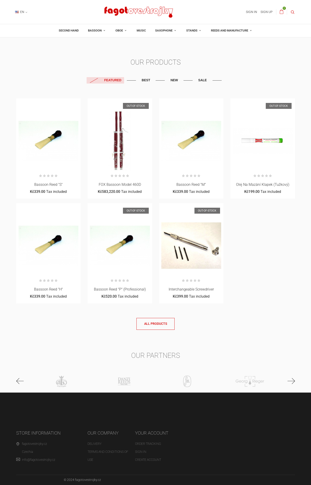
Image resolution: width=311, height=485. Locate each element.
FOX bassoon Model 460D (120, 184)
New (174, 80)
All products (155, 323)
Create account (148, 459)
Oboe (119, 30)
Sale (202, 80)
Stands (192, 30)
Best (146, 80)
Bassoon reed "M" (191, 184)
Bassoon (95, 30)
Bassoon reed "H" (48, 289)
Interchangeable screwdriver (191, 289)
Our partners (155, 358)
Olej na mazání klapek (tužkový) (262, 184)
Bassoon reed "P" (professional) (120, 289)
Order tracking (148, 444)
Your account (151, 433)
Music (141, 30)
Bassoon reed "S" (48, 184)
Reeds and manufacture (230, 30)
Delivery (94, 444)
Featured (112, 80)
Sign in (140, 452)
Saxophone (164, 30)
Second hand (69, 30)
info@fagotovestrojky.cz (38, 459)
